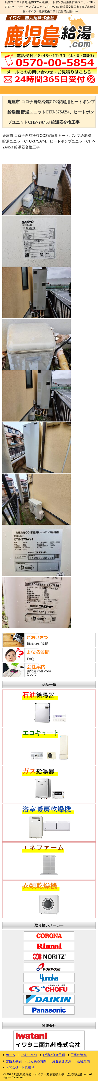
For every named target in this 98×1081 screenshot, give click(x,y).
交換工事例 (14, 1061)
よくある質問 (36, 1061)
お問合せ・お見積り (20, 1067)
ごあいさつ (29, 1055)
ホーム (10, 1055)
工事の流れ (79, 1055)
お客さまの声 (61, 1061)
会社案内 (83, 1061)
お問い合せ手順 (54, 1055)
